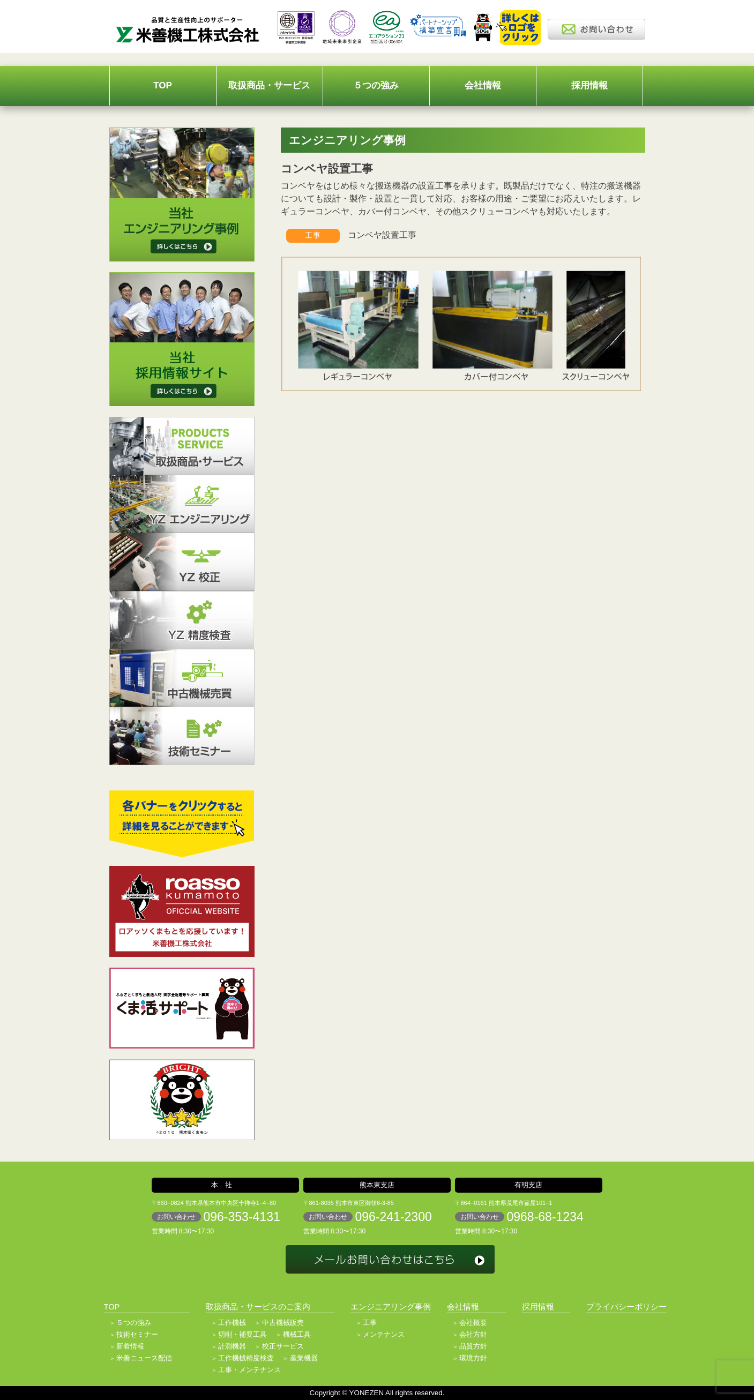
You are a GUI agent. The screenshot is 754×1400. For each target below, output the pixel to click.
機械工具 (297, 1334)
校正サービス (283, 1346)
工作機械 (232, 1323)
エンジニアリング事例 (390, 1306)
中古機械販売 (283, 1323)
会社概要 (473, 1323)
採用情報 (589, 85)
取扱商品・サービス (269, 85)
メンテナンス (384, 1334)
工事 (370, 1323)
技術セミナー (137, 1334)
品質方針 (473, 1346)
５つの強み (376, 85)
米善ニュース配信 (144, 1358)
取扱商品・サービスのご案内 (258, 1306)
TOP (162, 85)
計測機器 (232, 1346)
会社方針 (473, 1334)
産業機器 (304, 1358)
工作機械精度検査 (246, 1358)
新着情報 (130, 1346)
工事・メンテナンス (249, 1370)
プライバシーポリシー (626, 1306)
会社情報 (483, 85)
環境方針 (473, 1358)
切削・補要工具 (242, 1334)
